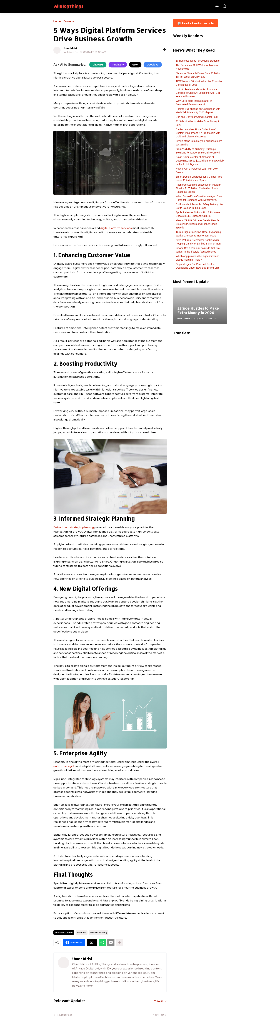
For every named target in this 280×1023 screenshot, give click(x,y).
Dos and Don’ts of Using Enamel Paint (197, 116)
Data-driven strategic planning (73, 527)
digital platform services (116, 228)
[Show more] (119, 942)
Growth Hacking (98, 932)
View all (158, 1000)
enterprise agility (64, 766)
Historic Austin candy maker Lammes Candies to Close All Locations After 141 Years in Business (198, 93)
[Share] (163, 50)
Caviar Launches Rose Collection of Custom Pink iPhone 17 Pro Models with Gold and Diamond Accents (198, 133)
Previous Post (64, 1014)
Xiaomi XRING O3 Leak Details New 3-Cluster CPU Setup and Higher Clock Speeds (197, 224)
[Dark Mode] (215, 6)
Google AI (153, 64)
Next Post (158, 1014)
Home (57, 21)
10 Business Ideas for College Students (197, 60)
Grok (135, 64)
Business (69, 21)
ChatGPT (97, 64)
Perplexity (118, 64)
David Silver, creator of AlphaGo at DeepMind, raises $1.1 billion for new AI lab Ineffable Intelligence (200, 161)
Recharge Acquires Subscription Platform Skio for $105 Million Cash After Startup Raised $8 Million (198, 188)
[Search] (223, 6)
